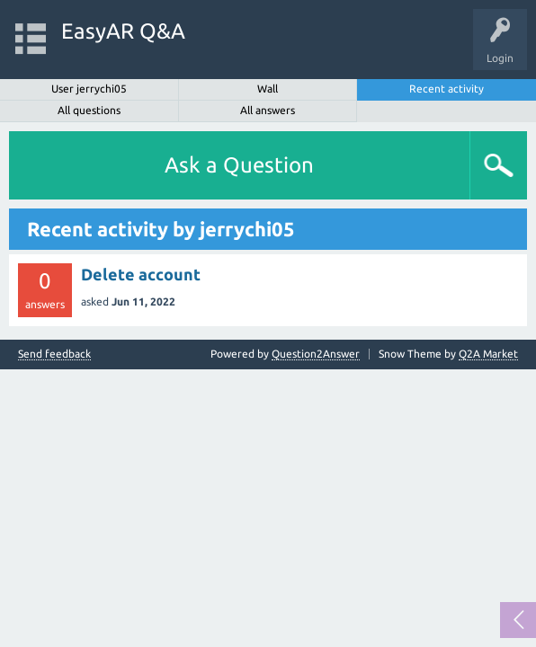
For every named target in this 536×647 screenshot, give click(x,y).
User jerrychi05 (89, 88)
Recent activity (446, 88)
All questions (89, 110)
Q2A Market (488, 353)
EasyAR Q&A (123, 31)
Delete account (141, 274)
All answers (267, 110)
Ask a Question (239, 165)
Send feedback (54, 354)
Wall (267, 88)
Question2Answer (316, 353)
